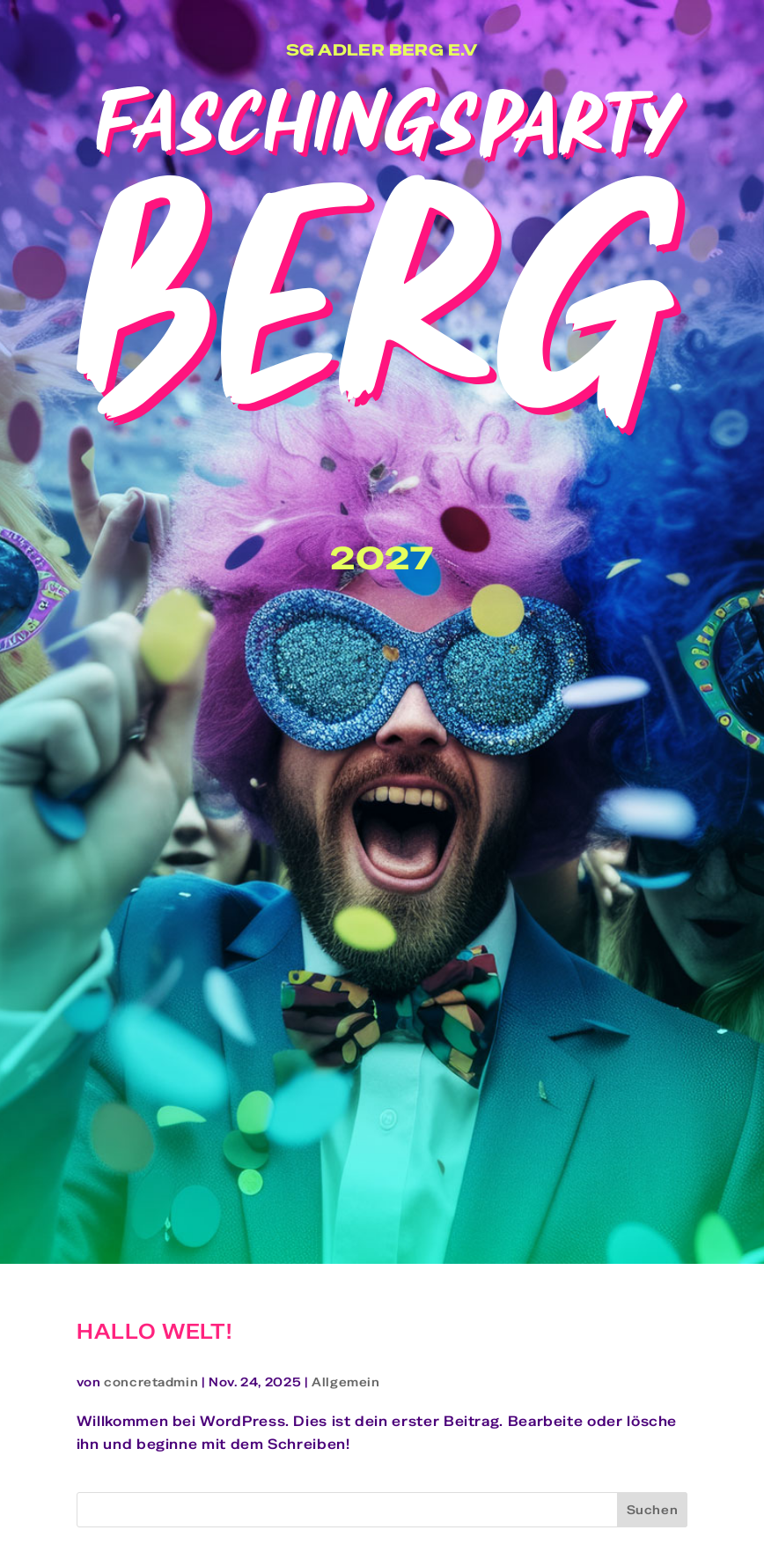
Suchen (653, 1510)
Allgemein (345, 1382)
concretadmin (151, 1382)
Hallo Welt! (155, 1331)
